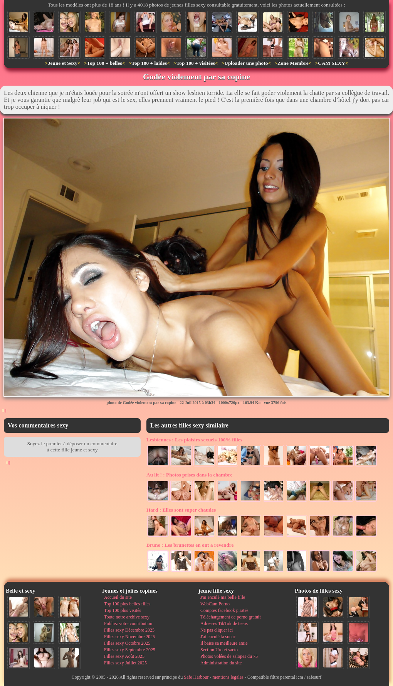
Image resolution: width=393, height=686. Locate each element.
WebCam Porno (215, 604)
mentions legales (228, 677)
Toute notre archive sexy (126, 617)
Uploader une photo (246, 63)
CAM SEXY (331, 63)
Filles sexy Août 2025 (124, 656)
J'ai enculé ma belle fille (222, 597)
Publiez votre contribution (128, 623)
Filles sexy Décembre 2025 (129, 630)
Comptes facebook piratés (224, 610)
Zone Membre (293, 63)
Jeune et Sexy (62, 63)
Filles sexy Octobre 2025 (127, 643)
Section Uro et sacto (219, 649)
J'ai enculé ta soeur (217, 636)
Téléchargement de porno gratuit (230, 617)
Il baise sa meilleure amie (224, 643)
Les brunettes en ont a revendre (189, 545)
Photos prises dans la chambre (189, 475)
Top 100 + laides (149, 63)
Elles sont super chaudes (181, 510)
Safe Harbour (196, 677)
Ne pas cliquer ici (216, 630)
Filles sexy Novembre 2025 (129, 636)
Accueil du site (118, 597)
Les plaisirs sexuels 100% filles (194, 440)
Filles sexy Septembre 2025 (129, 649)
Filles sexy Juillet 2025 (125, 663)
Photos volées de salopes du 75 (229, 656)
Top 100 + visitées (195, 63)
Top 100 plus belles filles (127, 604)
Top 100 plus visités (122, 610)
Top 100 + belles (104, 63)
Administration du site (221, 663)
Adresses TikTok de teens (224, 623)
